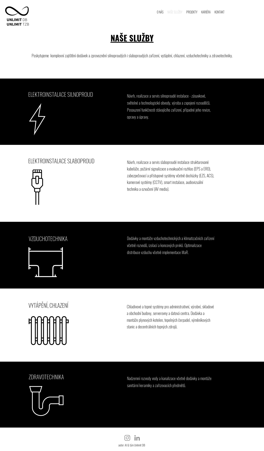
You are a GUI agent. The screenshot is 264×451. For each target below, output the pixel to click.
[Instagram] (127, 438)
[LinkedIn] (137, 438)
